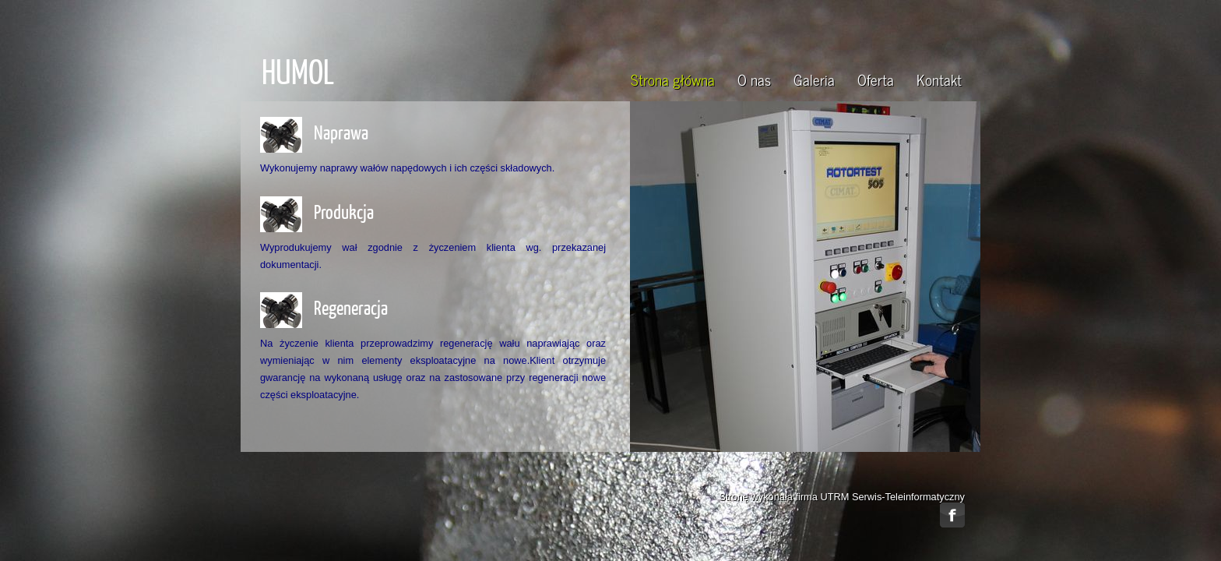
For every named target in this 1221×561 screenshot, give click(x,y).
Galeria (814, 79)
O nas (754, 79)
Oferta (875, 79)
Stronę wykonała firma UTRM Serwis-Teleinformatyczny (842, 497)
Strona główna (673, 79)
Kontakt (939, 79)
